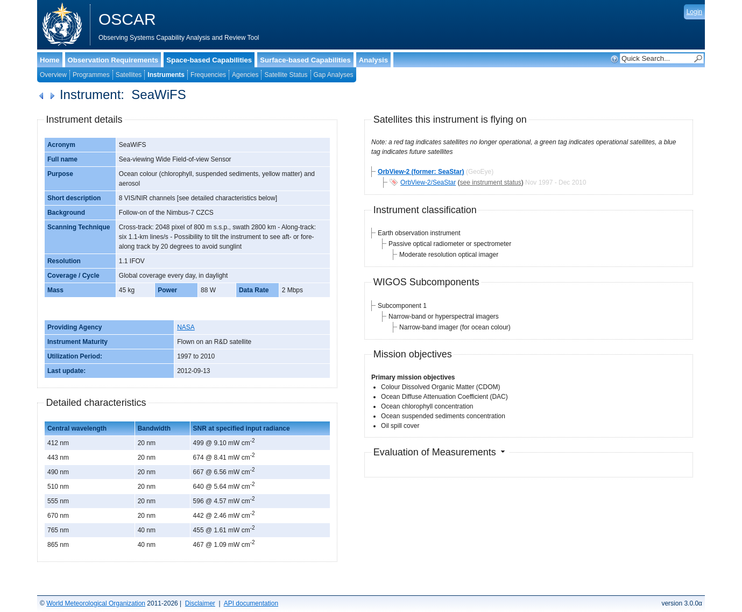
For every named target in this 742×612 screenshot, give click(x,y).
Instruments (166, 75)
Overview (53, 75)
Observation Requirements (113, 60)
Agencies (245, 75)
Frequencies (208, 75)
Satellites (129, 75)
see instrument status (490, 182)
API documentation (251, 603)
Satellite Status (285, 75)
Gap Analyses (334, 75)
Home (50, 60)
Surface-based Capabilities (305, 60)
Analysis (373, 60)
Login (694, 12)
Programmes (91, 75)
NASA (186, 327)
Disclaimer (200, 603)
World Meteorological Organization (95, 603)
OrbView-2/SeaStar (428, 182)
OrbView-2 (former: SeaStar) (421, 171)
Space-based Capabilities (209, 60)
